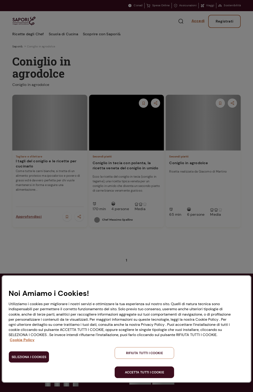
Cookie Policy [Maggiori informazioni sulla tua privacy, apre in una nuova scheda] (22, 339)
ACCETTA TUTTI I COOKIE (144, 372)
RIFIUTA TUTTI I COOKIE (144, 353)
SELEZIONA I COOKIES (29, 357)
